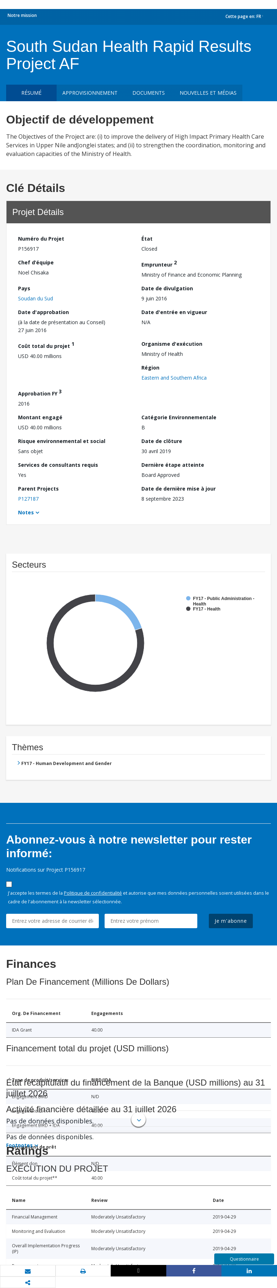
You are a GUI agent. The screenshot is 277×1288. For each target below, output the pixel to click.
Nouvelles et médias (208, 92)
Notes (26, 512)
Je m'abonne (231, 920)
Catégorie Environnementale (178, 417)
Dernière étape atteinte (172, 464)
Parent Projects (38, 488)
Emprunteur (159, 263)
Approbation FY (40, 392)
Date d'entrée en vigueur (174, 312)
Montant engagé (40, 417)
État (147, 238)
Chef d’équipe (36, 262)
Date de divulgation (167, 288)
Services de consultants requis (58, 464)
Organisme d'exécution (171, 343)
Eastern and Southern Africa (174, 377)
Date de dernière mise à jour (178, 488)
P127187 (28, 498)
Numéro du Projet (41, 238)
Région (150, 367)
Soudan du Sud (35, 298)
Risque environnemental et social (61, 441)
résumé (31, 92)
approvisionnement (90, 92)
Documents (148, 92)
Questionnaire (244, 1259)
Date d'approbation (43, 312)
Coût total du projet (46, 344)
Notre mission (22, 15)
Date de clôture (161, 441)
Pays (24, 288)
